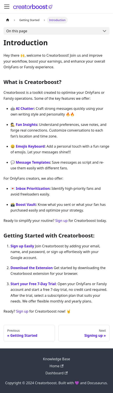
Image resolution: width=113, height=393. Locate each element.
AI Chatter (25, 108)
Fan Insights (26, 124)
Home (57, 366)
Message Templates (33, 162)
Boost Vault (26, 204)
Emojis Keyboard (30, 146)
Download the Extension (31, 267)
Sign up (61, 220)
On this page (16, 31)
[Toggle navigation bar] (6, 6)
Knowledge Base (56, 359)
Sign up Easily (22, 246)
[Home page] (7, 20)
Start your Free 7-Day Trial (33, 283)
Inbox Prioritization (33, 188)
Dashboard (56, 373)
